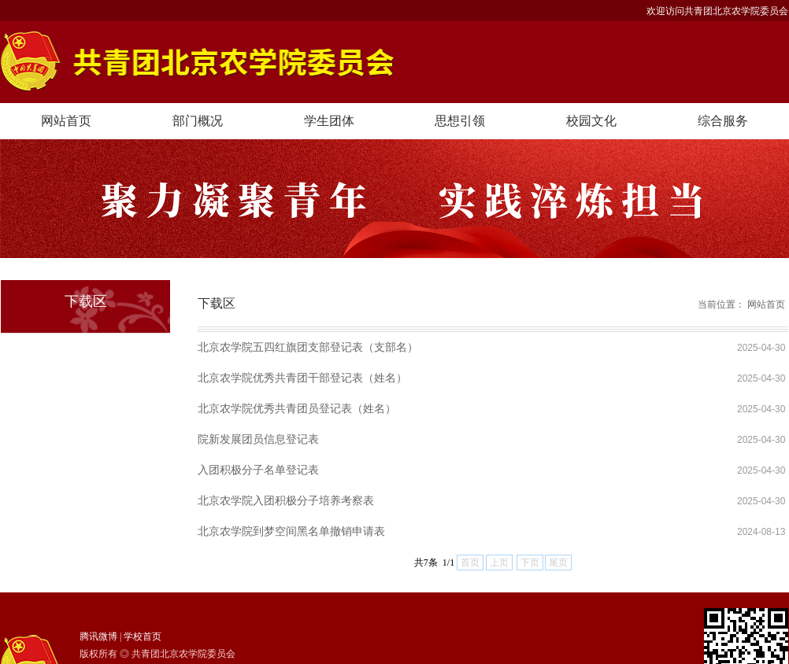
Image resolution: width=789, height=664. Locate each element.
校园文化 (591, 120)
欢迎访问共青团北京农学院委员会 (717, 11)
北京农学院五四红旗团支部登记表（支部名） (308, 347)
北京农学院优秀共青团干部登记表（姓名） (302, 377)
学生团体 (329, 120)
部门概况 (197, 120)
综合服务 (723, 120)
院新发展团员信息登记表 (258, 439)
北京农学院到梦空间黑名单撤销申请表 (291, 531)
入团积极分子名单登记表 (258, 469)
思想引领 (460, 120)
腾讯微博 (98, 636)
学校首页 (142, 636)
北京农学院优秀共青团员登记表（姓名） (297, 408)
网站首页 (66, 120)
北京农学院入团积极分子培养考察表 (286, 500)
